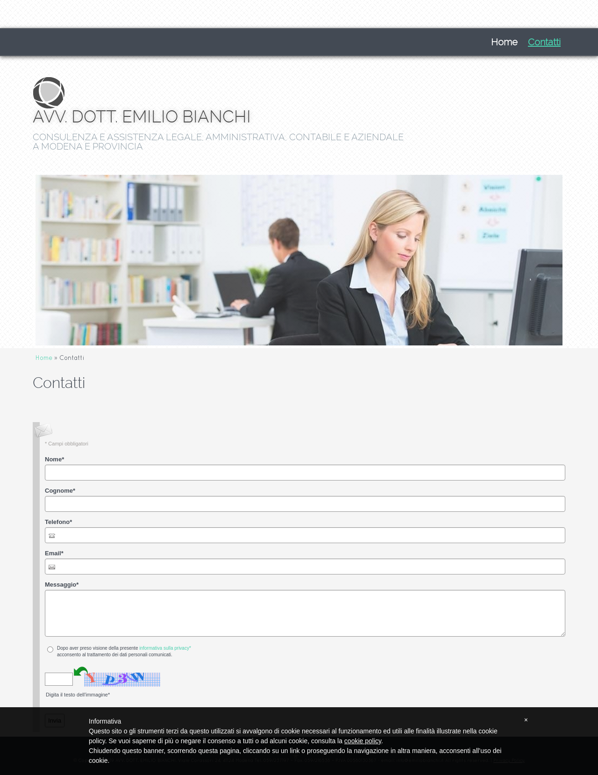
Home (504, 42)
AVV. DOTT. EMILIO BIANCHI (142, 117)
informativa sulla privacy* (165, 648)
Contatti (544, 42)
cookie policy (362, 741)
